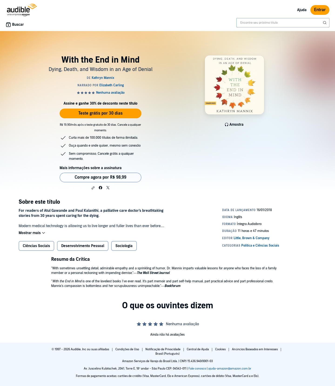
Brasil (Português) (167, 354)
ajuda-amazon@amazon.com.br (229, 368)
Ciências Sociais (36, 246)
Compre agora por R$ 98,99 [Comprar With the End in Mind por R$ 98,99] (100, 177)
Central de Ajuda (198, 349)
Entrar (320, 9)
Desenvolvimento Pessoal (82, 246)
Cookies (220, 349)
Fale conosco (197, 368)
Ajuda (302, 10)
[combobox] (282, 22)
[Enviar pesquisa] (325, 22)
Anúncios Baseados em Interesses (255, 349)
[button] (93, 188)
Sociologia (124, 246)
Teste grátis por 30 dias (100, 113)
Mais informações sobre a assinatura (91, 168)
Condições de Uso (127, 349)
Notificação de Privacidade (163, 349)
